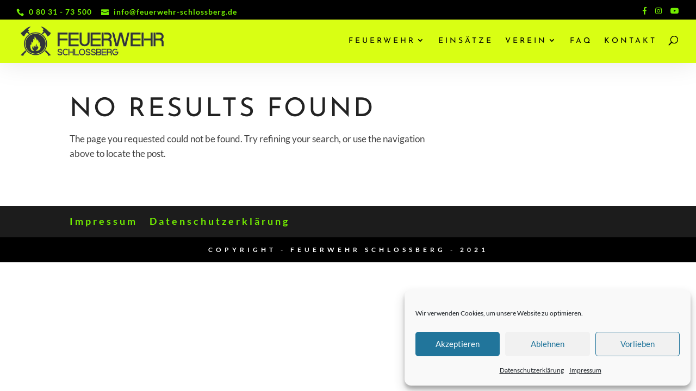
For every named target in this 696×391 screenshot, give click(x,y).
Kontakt (630, 41)
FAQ (581, 41)
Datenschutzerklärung (532, 370)
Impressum (585, 370)
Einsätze (465, 41)
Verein (526, 41)
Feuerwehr (382, 41)
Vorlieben (637, 344)
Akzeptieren (458, 344)
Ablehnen (547, 344)
